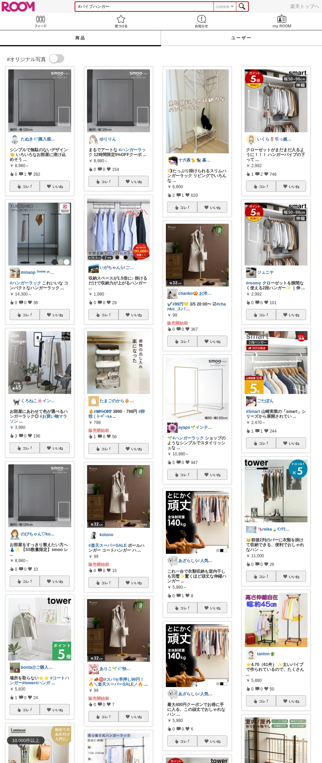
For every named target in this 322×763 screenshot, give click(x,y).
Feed (40, 21)
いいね (58, 186)
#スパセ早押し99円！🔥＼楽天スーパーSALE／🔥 (116, 682)
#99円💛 (180, 304)
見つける (120, 21)
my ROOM (282, 21)
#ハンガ (43, 682)
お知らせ (201, 21)
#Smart (253, 411)
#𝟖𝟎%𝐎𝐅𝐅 (103, 411)
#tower (29, 682)
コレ (27, 186)
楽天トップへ (304, 6)
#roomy (253, 283)
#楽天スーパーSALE (107, 545)
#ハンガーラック (25, 283)
